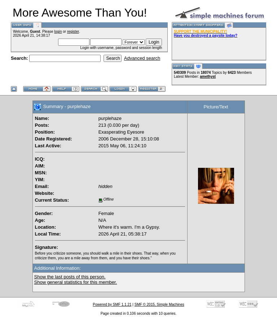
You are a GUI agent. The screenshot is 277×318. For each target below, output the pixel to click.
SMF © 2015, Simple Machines (159, 304)
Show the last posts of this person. (70, 276)
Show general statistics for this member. (75, 282)
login (58, 31)
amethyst (208, 77)
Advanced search (142, 58)
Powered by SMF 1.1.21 (112, 304)
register (73, 31)
